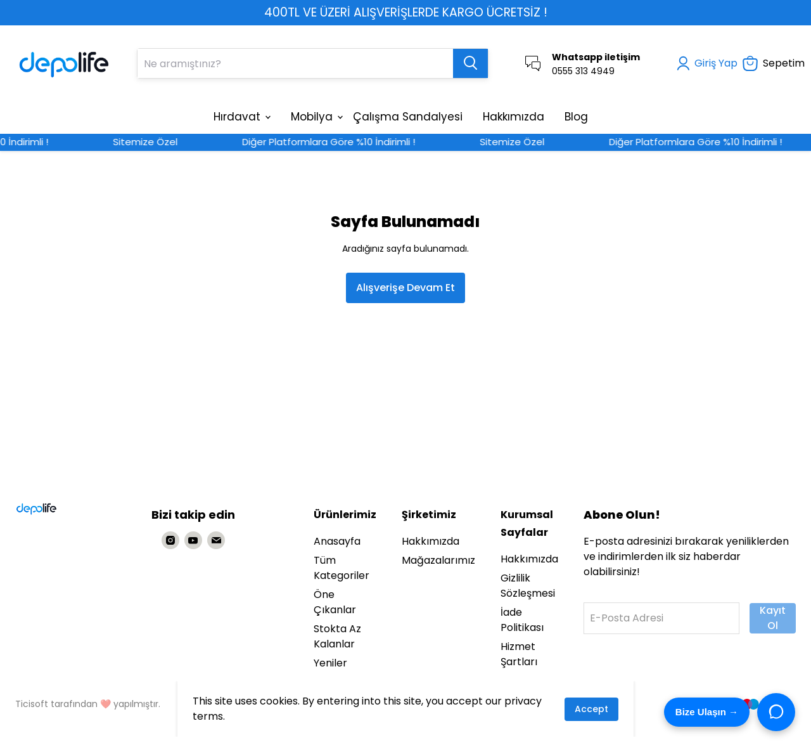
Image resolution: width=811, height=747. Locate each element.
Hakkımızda (430, 541)
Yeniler (330, 663)
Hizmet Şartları (519, 654)
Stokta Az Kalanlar (337, 636)
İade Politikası (522, 620)
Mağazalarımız (438, 560)
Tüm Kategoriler (341, 568)
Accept (591, 709)
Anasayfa (337, 541)
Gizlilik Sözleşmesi (528, 586)
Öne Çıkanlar (335, 602)
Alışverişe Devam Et (405, 287)
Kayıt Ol (773, 618)
